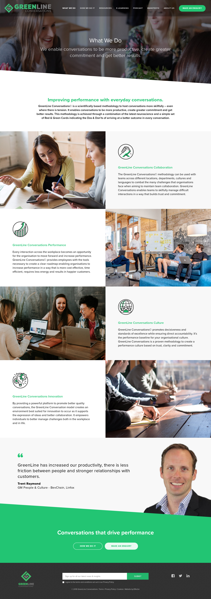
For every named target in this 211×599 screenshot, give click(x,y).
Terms (101, 589)
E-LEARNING (122, 8)
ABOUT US (169, 8)
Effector (137, 589)
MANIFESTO (153, 8)
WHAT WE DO (69, 8)
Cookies (120, 589)
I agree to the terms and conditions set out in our (89, 582)
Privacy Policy (108, 582)
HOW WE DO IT (87, 8)
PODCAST (138, 8)
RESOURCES (105, 8)
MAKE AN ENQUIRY (192, 8)
